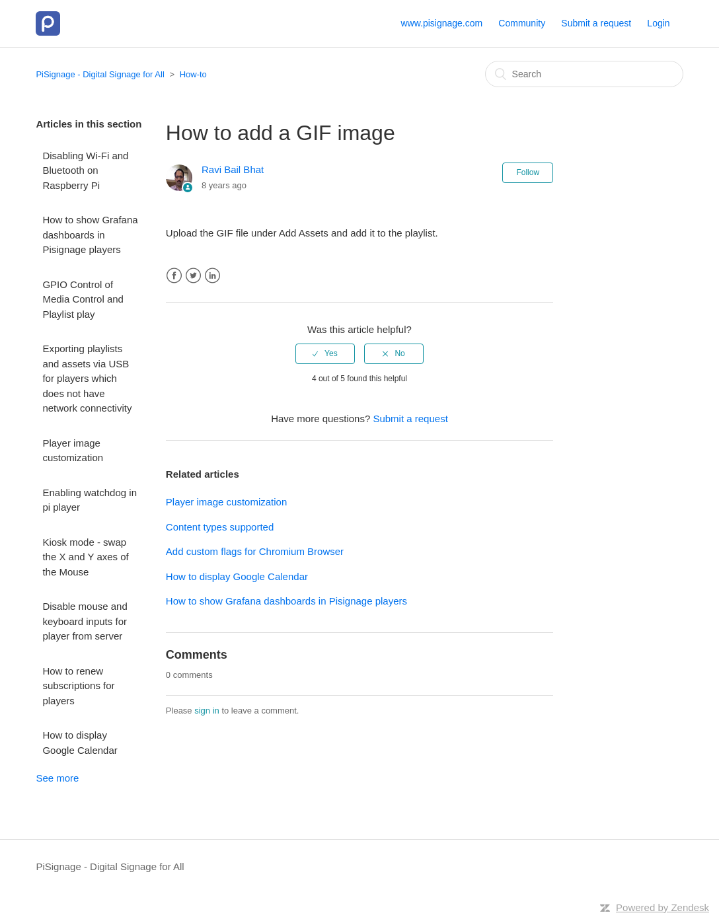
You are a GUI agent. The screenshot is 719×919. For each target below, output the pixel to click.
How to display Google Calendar (79, 742)
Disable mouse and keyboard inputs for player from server (84, 621)
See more (57, 778)
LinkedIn (212, 276)
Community (521, 23)
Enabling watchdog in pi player (89, 500)
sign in (206, 711)
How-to (193, 74)
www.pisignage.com (441, 23)
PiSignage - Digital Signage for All (100, 74)
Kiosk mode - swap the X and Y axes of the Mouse (85, 556)
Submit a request (596, 23)
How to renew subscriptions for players (78, 685)
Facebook (174, 276)
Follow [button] (527, 172)
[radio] (325, 353)
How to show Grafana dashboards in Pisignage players (89, 234)
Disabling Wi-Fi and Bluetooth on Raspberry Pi (85, 170)
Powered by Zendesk (662, 907)
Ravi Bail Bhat (233, 169)
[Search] (584, 74)
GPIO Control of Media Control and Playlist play (83, 299)
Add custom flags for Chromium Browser (255, 551)
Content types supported (220, 527)
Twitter (193, 276)
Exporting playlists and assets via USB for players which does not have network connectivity (87, 378)
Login (658, 23)
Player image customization (72, 450)
